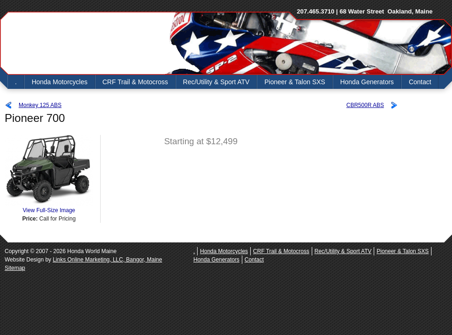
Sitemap (15, 268)
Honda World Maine (84, 43)
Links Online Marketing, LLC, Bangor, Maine (107, 259)
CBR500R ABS (365, 105)
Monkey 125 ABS (40, 105)
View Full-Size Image (49, 207)
